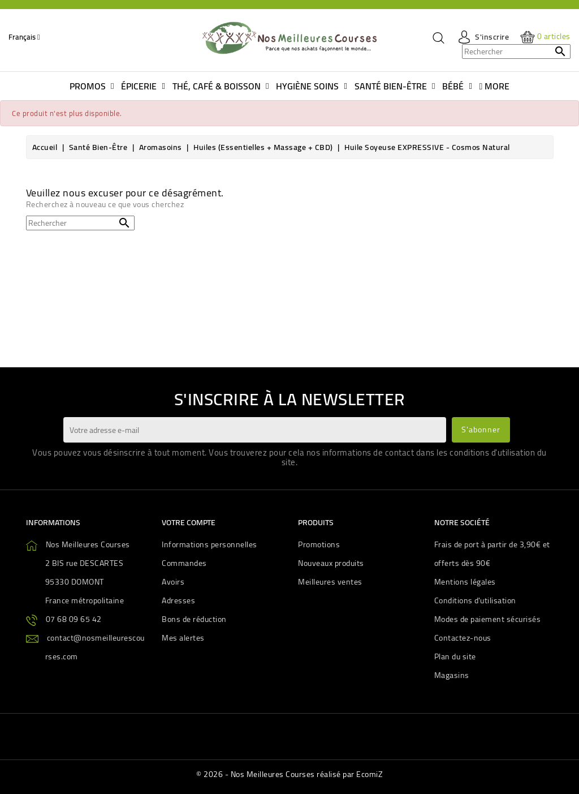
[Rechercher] (516, 51)
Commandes (184, 563)
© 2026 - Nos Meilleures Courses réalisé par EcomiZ (289, 774)
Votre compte (188, 522)
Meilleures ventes (330, 581)
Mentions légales (465, 581)
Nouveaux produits (331, 563)
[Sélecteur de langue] (24, 36)
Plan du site (455, 656)
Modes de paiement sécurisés (487, 619)
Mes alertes (183, 637)
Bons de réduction (194, 619)
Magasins (451, 675)
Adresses (178, 600)
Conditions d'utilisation (475, 600)
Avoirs (173, 581)
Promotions (319, 544)
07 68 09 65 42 (74, 619)
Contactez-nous (462, 637)
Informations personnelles (209, 544)
